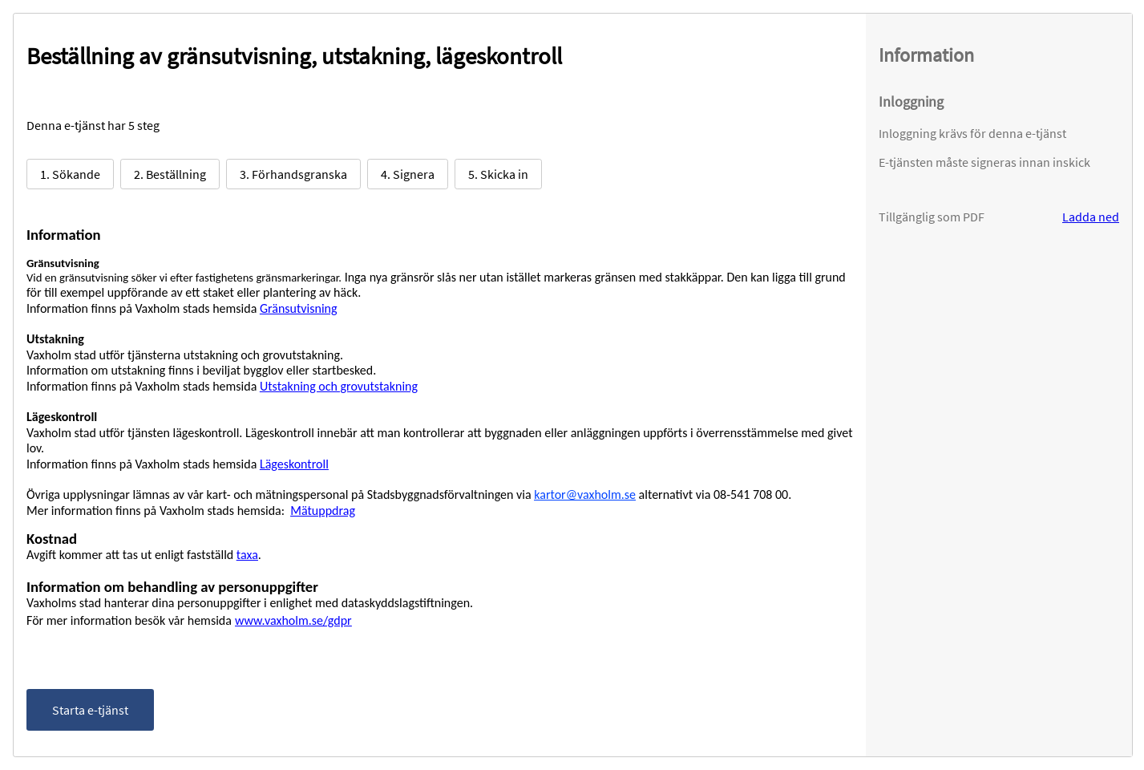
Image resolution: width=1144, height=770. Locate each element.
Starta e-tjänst (90, 710)
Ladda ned (1090, 217)
